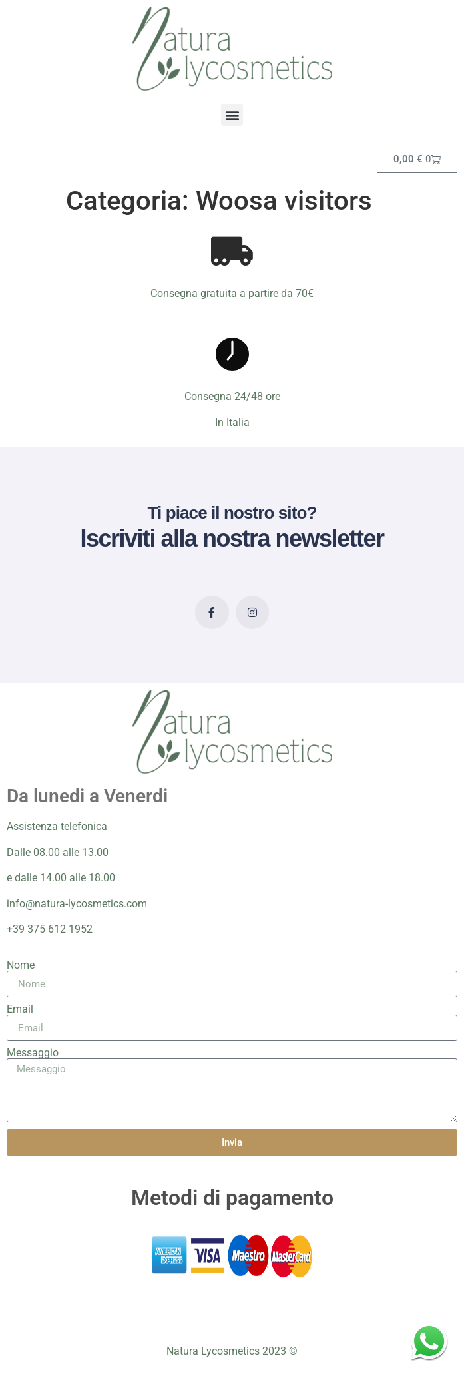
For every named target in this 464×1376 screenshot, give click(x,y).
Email (20, 1009)
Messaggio (33, 1053)
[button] (232, 115)
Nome (21, 965)
